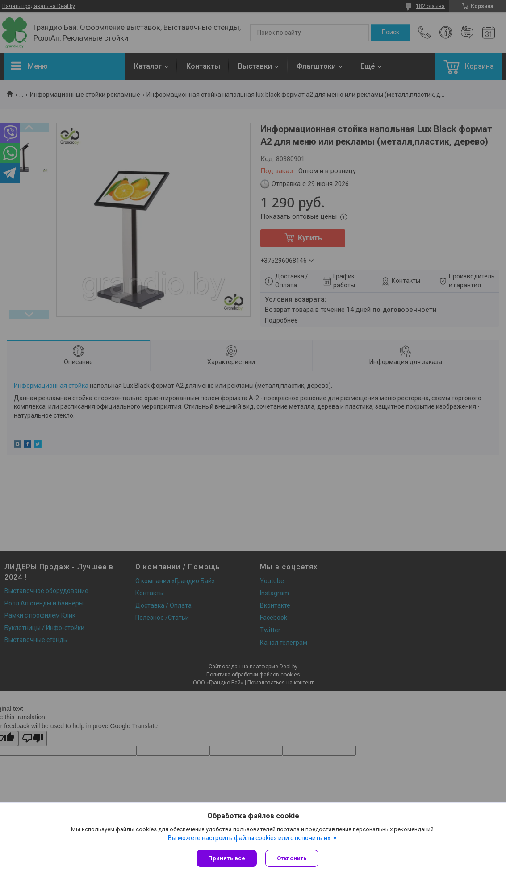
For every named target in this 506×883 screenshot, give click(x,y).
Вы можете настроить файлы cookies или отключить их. (250, 838)
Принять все (226, 858)
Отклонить (292, 858)
